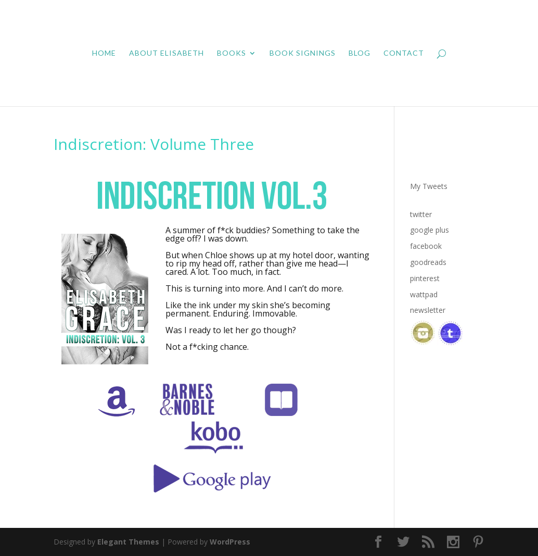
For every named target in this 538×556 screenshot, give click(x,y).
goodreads (428, 262)
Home (104, 53)
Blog (359, 53)
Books (231, 53)
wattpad (424, 294)
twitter (421, 214)
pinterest (425, 278)
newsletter (427, 310)
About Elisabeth (166, 53)
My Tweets (428, 186)
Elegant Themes (128, 542)
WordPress (230, 542)
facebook (426, 246)
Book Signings (303, 53)
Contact (403, 53)
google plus (429, 230)
